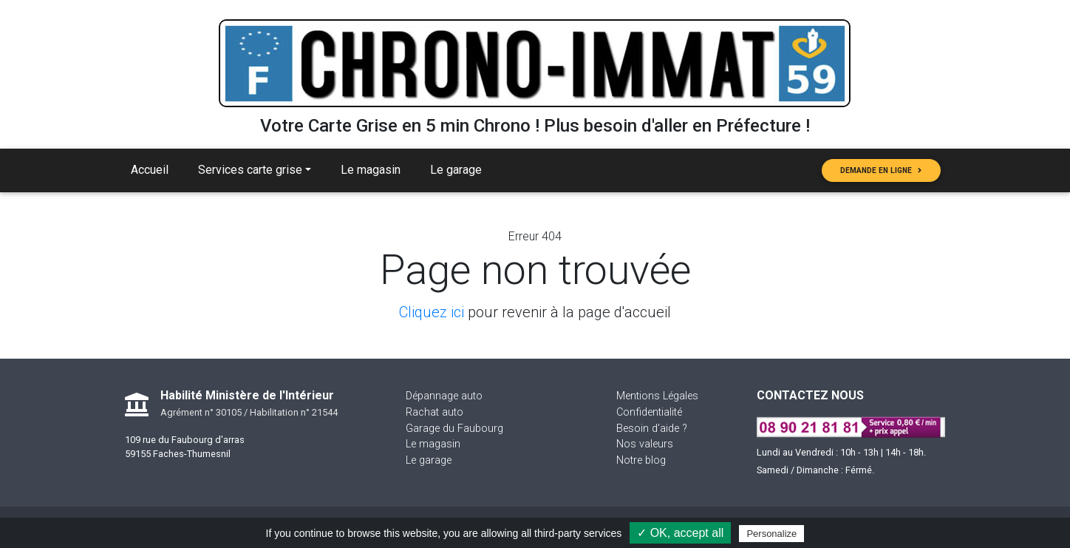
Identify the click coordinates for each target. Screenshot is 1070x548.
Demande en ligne (880, 170)
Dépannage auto (444, 396)
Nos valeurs (644, 444)
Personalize (771, 533)
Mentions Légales (657, 396)
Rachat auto (434, 412)
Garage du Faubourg (454, 428)
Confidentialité (649, 412)
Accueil (149, 170)
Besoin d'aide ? (651, 428)
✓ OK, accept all (680, 533)
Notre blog (641, 460)
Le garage (456, 170)
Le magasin (371, 170)
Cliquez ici (431, 312)
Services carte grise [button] (250, 170)
